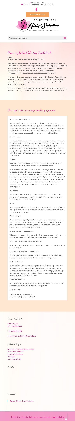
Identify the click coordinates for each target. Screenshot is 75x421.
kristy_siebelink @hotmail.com (24, 336)
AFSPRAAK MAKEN (37, 15)
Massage (11, 356)
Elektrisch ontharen (15, 354)
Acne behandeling (14, 359)
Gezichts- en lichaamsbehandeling (21, 349)
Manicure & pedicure (16, 351)
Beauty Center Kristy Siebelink (22, 401)
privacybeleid (58, 417)
